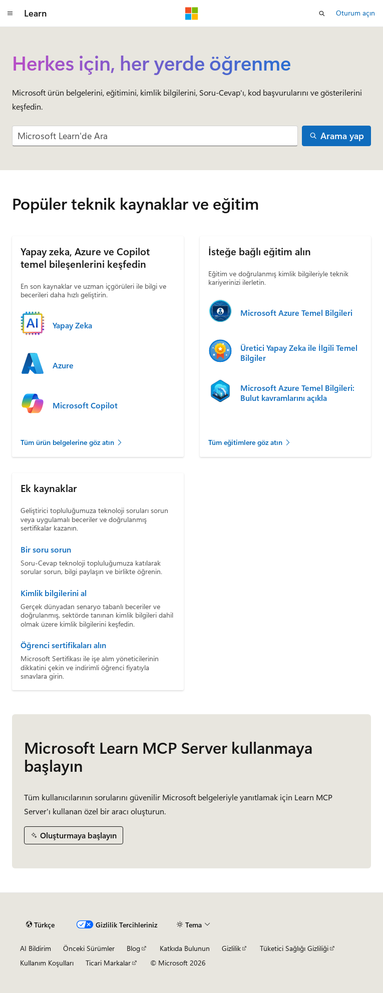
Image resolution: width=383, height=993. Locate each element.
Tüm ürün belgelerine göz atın (72, 442)
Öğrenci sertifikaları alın (63, 645)
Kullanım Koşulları (47, 962)
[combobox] (155, 136)
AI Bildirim (35, 948)
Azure (63, 365)
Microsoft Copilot (85, 405)
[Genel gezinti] (10, 14)
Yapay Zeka (72, 325)
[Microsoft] (191, 13)
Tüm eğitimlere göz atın (249, 442)
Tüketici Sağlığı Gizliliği (294, 948)
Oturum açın (355, 13)
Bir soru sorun (46, 550)
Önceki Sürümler (89, 948)
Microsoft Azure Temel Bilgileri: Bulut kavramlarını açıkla (297, 393)
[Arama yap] (336, 136)
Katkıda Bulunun (185, 948)
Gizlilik (231, 948)
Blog (133, 948)
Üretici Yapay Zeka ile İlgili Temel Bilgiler (298, 353)
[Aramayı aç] (322, 14)
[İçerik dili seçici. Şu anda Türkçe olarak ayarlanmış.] (40, 925)
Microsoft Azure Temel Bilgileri (296, 313)
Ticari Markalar (108, 962)
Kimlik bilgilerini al (54, 593)
